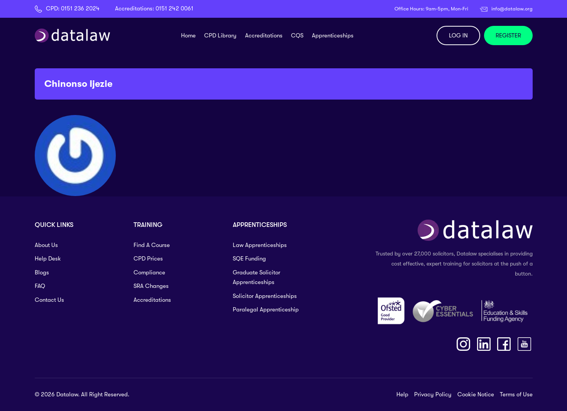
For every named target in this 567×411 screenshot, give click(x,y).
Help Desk (48, 258)
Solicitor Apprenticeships (265, 296)
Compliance (149, 272)
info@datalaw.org (512, 9)
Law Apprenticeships (260, 245)
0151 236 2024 (80, 8)
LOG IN (458, 35)
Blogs (42, 272)
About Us (46, 245)
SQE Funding (249, 258)
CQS (297, 35)
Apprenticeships (333, 35)
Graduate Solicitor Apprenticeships (256, 277)
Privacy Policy (433, 394)
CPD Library (220, 35)
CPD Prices (148, 258)
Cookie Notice (475, 394)
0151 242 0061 (174, 8)
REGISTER (508, 35)
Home (188, 35)
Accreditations (264, 35)
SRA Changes (151, 285)
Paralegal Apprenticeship (266, 309)
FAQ (40, 285)
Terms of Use (516, 394)
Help (402, 394)
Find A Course (152, 245)
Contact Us (49, 299)
